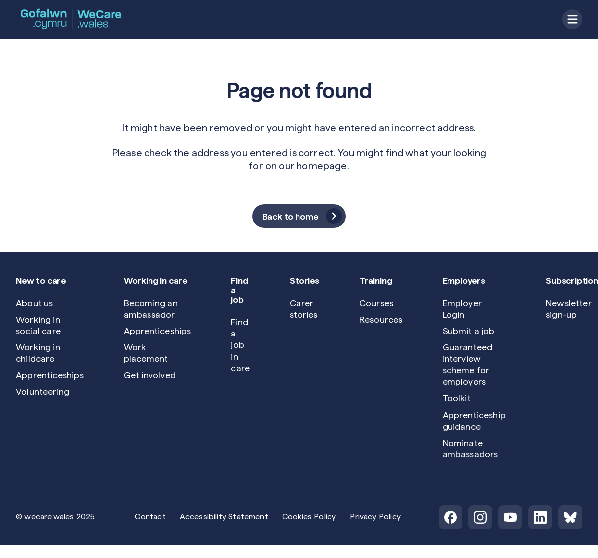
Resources (381, 319)
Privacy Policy (375, 516)
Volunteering (42, 391)
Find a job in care (240, 344)
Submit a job (469, 330)
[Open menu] (572, 19)
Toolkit (457, 398)
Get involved (150, 375)
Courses (376, 303)
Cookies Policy (309, 516)
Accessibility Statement (224, 516)
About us (34, 303)
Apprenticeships (50, 375)
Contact (150, 516)
